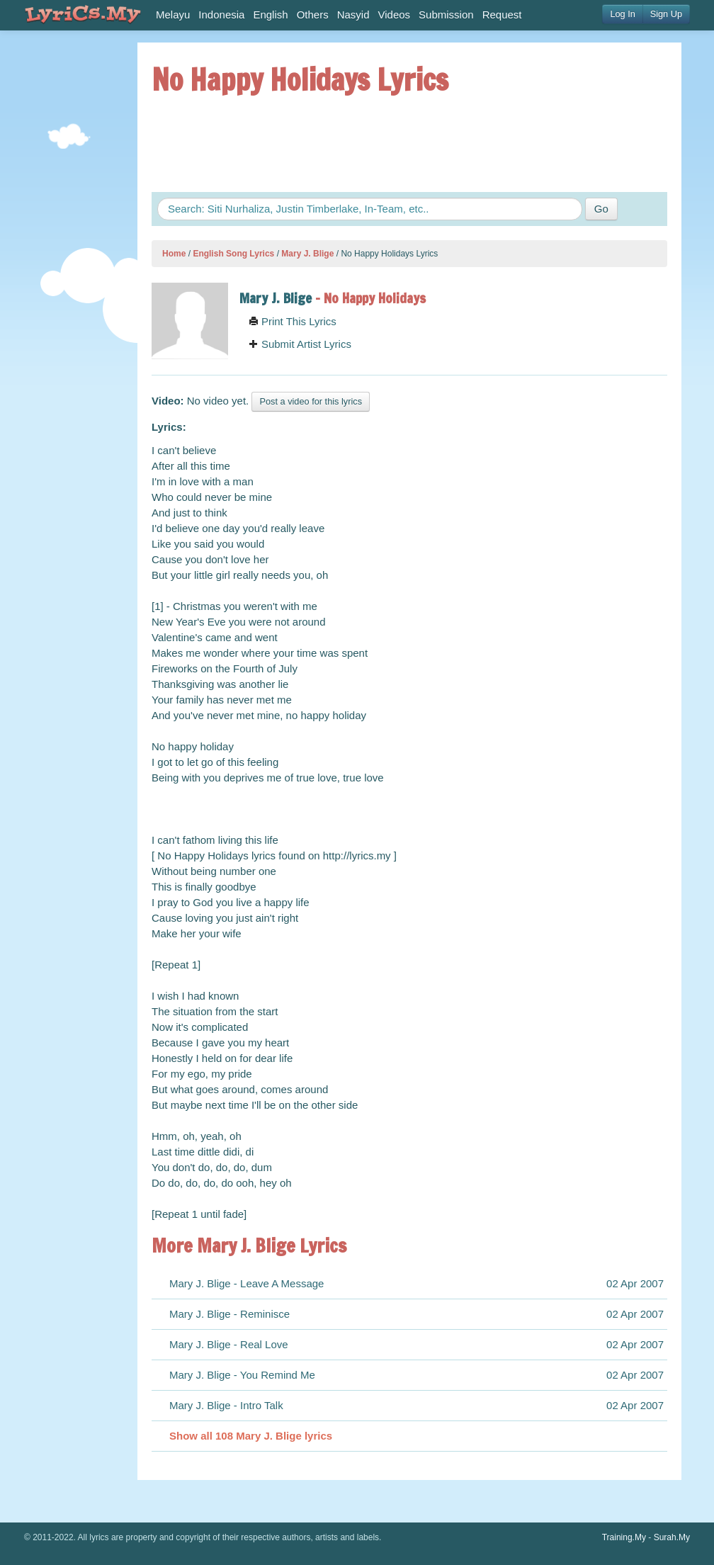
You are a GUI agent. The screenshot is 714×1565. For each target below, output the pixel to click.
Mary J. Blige (307, 254)
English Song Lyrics (233, 254)
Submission (446, 15)
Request (502, 15)
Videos (394, 15)
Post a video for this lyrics (310, 401)
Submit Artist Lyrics (300, 344)
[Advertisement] (66, 255)
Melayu (173, 15)
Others (313, 15)
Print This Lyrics (292, 321)
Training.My (624, 1537)
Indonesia (221, 15)
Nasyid (353, 15)
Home (174, 254)
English (270, 15)
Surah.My (672, 1537)
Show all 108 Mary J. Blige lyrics (250, 1436)
